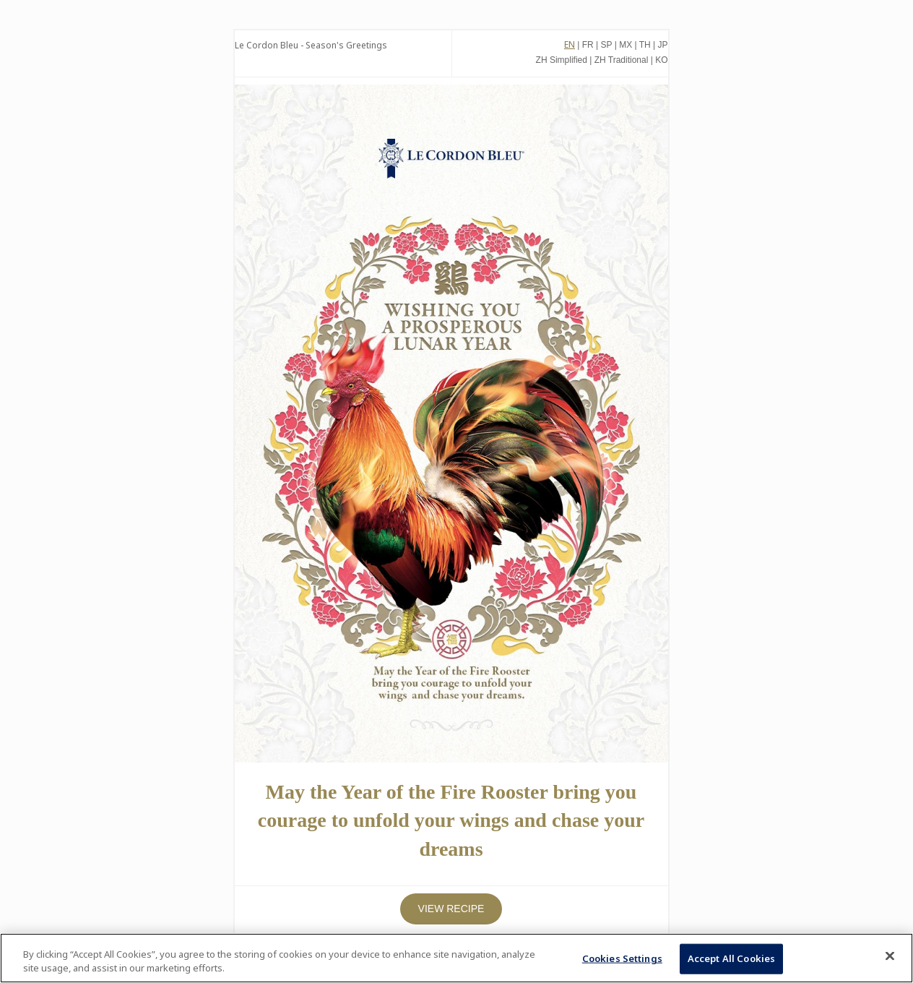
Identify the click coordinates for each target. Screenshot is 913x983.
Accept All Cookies (731, 958)
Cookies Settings (622, 958)
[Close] (890, 956)
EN (569, 44)
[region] (456, 958)
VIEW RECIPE (451, 908)
